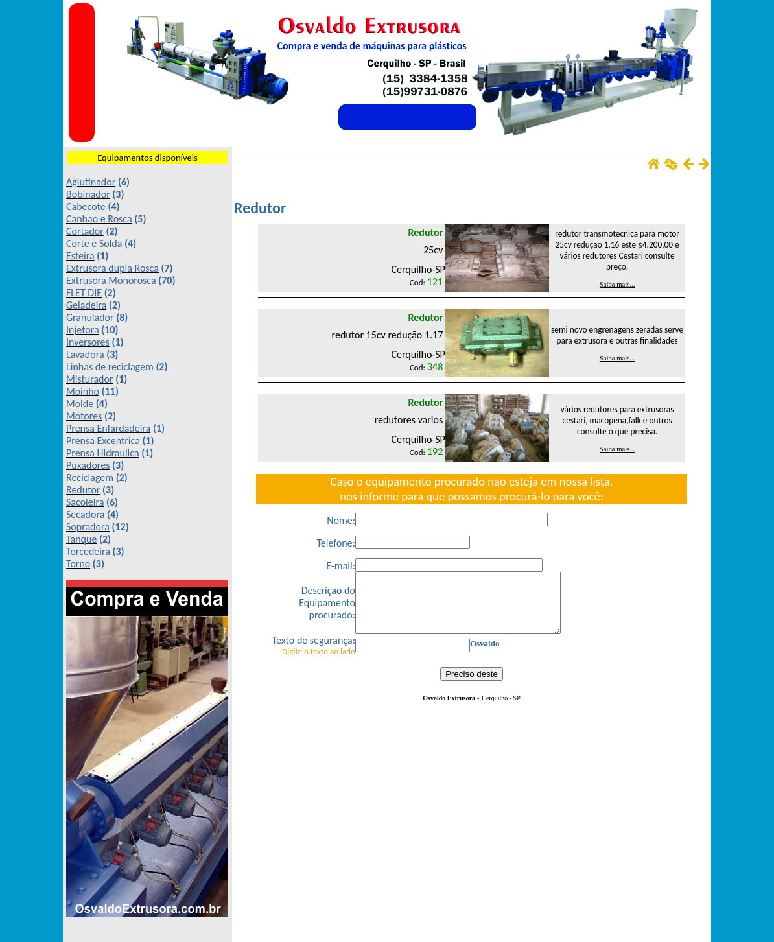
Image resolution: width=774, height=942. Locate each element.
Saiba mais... (617, 284)
